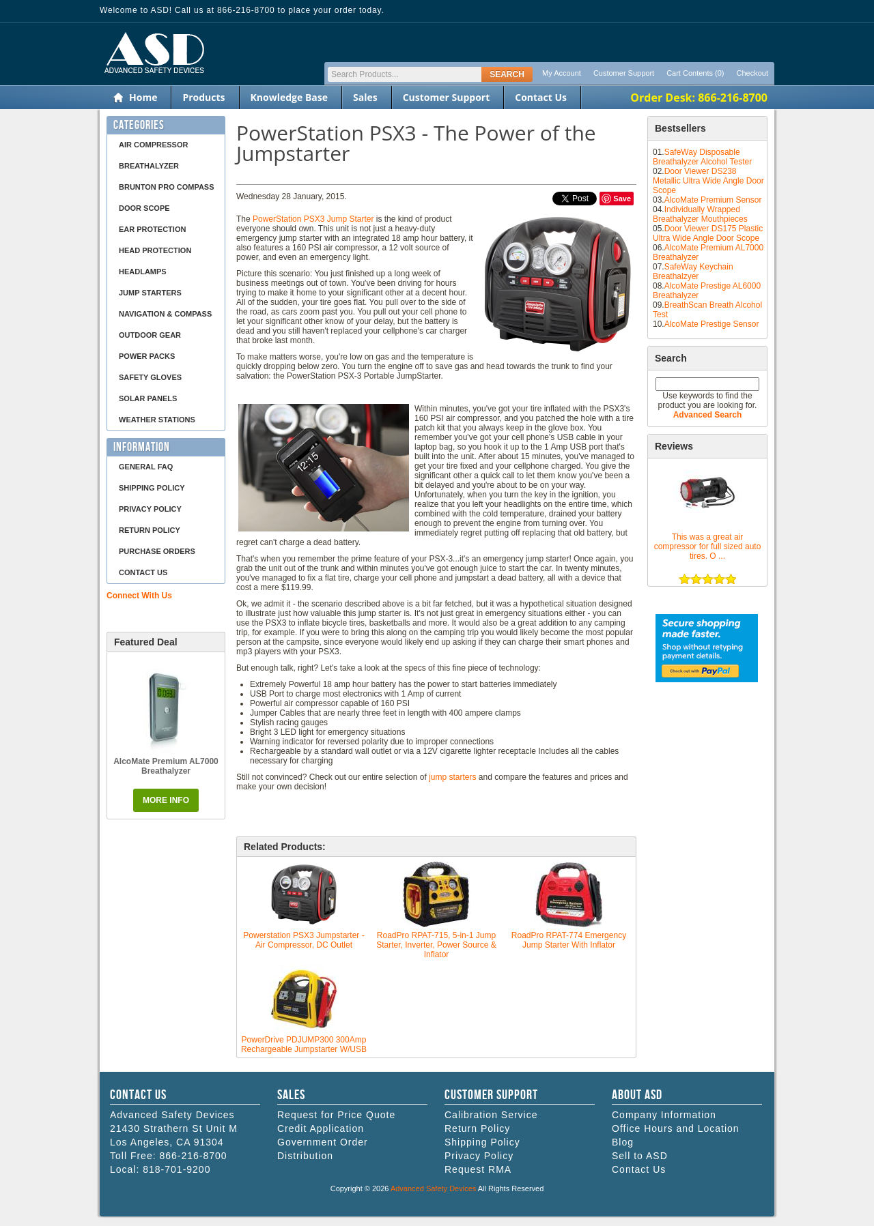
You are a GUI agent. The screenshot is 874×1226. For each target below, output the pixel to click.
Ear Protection (152, 229)
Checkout (752, 73)
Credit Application (320, 1128)
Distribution (305, 1155)
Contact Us (541, 97)
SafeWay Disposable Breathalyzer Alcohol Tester (702, 156)
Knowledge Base (289, 97)
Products (203, 97)
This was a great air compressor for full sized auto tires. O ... (707, 546)
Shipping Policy (152, 488)
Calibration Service (491, 1114)
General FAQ (146, 467)
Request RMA (478, 1169)
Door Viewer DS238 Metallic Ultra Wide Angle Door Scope (708, 180)
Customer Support (623, 73)
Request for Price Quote (336, 1114)
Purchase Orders (157, 551)
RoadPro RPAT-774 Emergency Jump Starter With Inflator (568, 940)
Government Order (322, 1142)
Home (143, 97)
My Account (561, 73)
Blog (623, 1142)
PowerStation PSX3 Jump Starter (313, 219)
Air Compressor (153, 145)
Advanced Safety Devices (433, 1188)
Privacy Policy (150, 509)
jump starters (452, 777)
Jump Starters (150, 293)
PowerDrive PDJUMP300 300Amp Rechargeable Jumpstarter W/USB (304, 1044)
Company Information (664, 1114)
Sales (365, 97)
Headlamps (143, 271)
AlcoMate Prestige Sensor (711, 324)
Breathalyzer (149, 166)
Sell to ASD (640, 1155)
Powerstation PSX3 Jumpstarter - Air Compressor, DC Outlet (303, 940)
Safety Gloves (150, 377)
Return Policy (149, 530)
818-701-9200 (176, 1169)
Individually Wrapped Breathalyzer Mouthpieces (700, 214)
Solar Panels (148, 398)
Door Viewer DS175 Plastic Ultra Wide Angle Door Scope (708, 233)
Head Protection (155, 250)
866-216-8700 (193, 1155)
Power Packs (147, 356)
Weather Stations (157, 419)
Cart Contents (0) (695, 73)
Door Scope (144, 208)
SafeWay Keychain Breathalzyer (693, 271)
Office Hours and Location (675, 1128)
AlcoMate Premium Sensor (713, 200)
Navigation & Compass (165, 314)
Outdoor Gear (150, 335)
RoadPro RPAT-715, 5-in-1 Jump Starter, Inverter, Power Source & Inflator (436, 945)
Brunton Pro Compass (166, 187)
